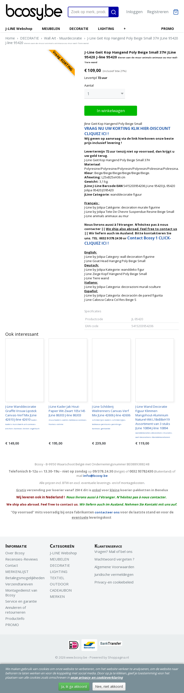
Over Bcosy (15, 552)
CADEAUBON (61, 590)
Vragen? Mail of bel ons (113, 551)
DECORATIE (78, 28)
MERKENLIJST (17, 571)
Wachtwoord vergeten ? (114, 559)
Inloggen (134, 11)
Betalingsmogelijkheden (25, 577)
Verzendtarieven (19, 584)
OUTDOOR (59, 584)
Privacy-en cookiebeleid (113, 582)
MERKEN (57, 596)
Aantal (89, 85)
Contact (11, 565)
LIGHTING (106, 28)
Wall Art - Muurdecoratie (63, 38)
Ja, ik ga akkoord (74, 686)
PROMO (167, 28)
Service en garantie (21, 601)
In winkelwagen (111, 110)
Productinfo (14, 618)
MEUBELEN (51, 28)
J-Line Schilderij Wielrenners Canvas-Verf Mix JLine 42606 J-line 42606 (111, 417)
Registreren (157, 11)
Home (10, 38)
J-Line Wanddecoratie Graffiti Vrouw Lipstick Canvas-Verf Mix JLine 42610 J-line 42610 (22, 417)
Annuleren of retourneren (15, 610)
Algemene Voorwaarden (114, 566)
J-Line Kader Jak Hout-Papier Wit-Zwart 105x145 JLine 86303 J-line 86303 (68, 414)
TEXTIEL (57, 577)
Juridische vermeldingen (113, 574)
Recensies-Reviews (21, 559)
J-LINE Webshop (18, 28)
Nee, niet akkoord (109, 686)
